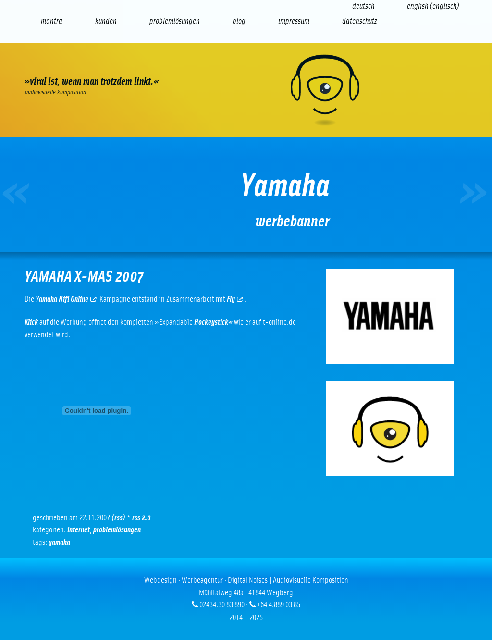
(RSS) (118, 518)
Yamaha (59, 542)
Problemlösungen (117, 530)
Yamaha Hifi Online (66, 299)
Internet (78, 530)
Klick (31, 322)
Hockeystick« (213, 322)
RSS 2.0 (141, 518)
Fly (235, 299)
